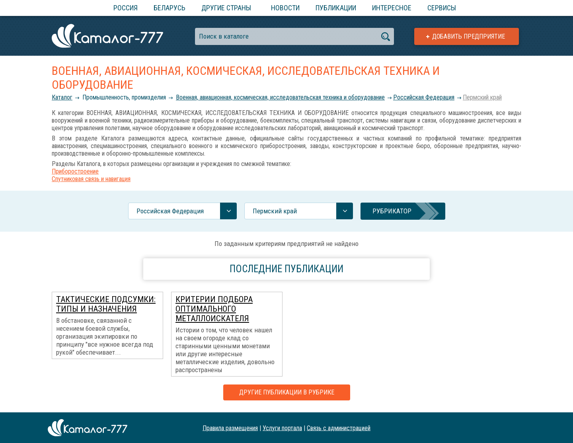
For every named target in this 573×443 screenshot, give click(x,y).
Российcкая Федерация (423, 97)
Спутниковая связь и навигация (91, 179)
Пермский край (482, 97)
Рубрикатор (391, 211)
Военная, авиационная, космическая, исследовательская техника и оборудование (280, 97)
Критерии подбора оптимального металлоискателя (214, 309)
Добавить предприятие (468, 36)
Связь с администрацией (338, 427)
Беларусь (169, 8)
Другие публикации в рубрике (286, 392)
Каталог (62, 97)
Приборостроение (75, 171)
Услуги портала (282, 427)
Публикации (336, 8)
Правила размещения (230, 427)
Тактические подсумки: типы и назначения (106, 304)
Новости (285, 8)
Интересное (391, 8)
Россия (125, 8)
